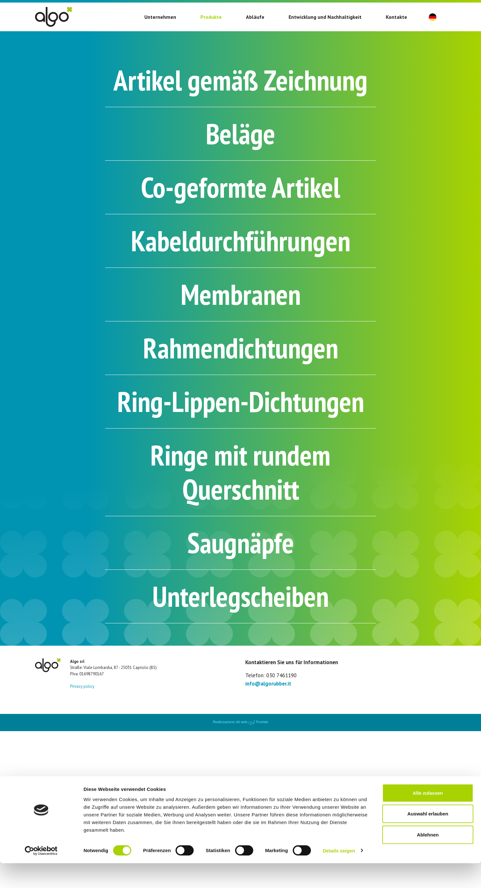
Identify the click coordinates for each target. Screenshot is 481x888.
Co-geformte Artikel (240, 245)
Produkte (211, 17)
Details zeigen (339, 875)
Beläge (240, 185)
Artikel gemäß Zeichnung (241, 103)
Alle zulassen (428, 817)
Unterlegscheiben (240, 750)
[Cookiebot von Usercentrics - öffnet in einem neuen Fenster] (41, 875)
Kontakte (396, 17)
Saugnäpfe (240, 689)
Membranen (240, 366)
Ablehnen (428, 859)
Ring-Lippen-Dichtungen (240, 507)
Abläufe (255, 17)
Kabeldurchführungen (240, 305)
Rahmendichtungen (240, 426)
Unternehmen (160, 17)
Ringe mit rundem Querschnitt (240, 608)
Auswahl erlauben (427, 838)
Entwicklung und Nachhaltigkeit (325, 17)
